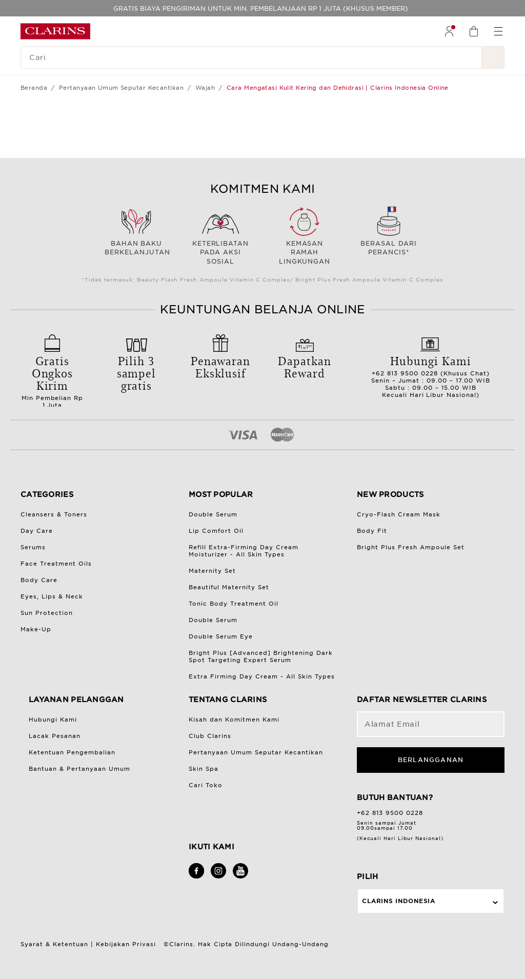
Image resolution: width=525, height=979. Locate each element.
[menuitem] (449, 31)
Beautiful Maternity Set (229, 587)
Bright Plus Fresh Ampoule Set (411, 547)
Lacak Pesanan (54, 736)
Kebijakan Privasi (126, 944)
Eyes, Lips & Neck (52, 596)
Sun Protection (47, 612)
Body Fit (372, 530)
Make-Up (36, 629)
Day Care (37, 530)
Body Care (39, 580)
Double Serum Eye (221, 636)
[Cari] (251, 57)
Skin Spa (203, 768)
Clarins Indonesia (398, 901)
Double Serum (213, 514)
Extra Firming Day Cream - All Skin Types (262, 676)
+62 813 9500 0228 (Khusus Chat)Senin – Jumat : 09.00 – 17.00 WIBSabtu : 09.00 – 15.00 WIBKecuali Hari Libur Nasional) (430, 372)
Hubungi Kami (53, 719)
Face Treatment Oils (56, 563)
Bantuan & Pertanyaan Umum (79, 768)
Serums (33, 547)
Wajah (205, 87)
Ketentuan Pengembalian (72, 752)
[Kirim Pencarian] (493, 57)
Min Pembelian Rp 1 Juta (52, 378)
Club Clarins (210, 736)
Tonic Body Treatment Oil (233, 603)
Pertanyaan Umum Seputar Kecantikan (121, 87)
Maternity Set (212, 570)
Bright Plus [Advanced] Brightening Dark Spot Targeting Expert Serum (261, 656)
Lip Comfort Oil (216, 530)
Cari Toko (206, 785)
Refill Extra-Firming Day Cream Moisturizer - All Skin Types (243, 551)
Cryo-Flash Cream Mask (398, 514)
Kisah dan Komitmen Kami (234, 719)
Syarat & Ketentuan (54, 944)
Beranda (34, 87)
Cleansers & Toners (54, 514)
